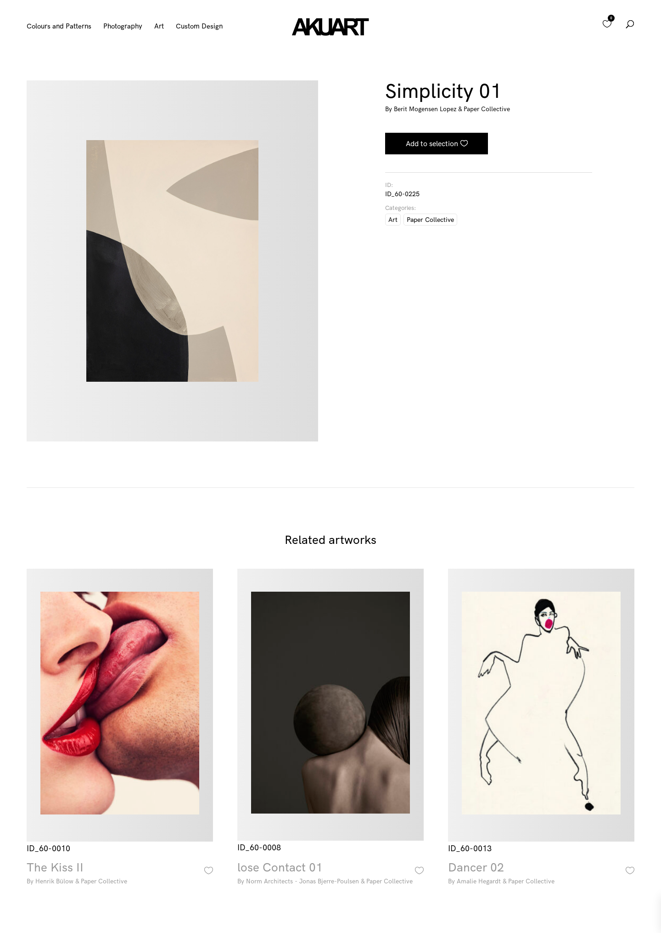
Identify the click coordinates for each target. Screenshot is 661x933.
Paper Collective (430, 219)
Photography (122, 26)
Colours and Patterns (59, 26)
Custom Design (199, 26)
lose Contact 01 (330, 874)
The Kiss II (120, 874)
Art (159, 26)
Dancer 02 (541, 874)
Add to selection (432, 143)
